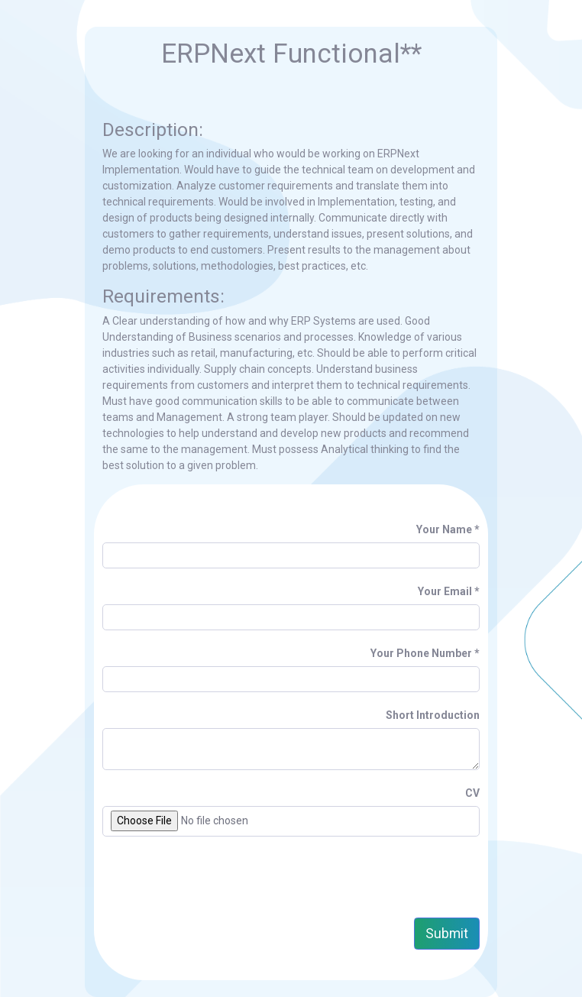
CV (472, 793)
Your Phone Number (421, 653)
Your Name (444, 529)
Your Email (445, 591)
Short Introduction (433, 715)
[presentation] (226, 877)
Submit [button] (446, 933)
